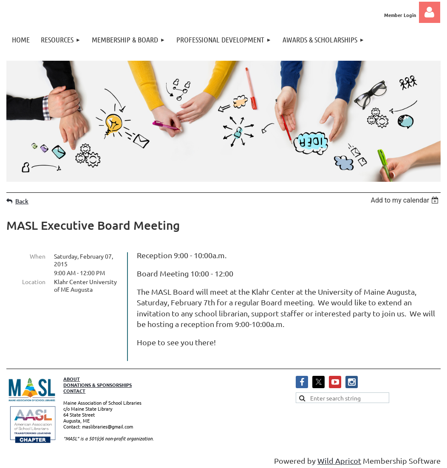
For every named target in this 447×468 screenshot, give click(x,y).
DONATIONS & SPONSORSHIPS (97, 381)
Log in (429, 12)
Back (21, 201)
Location (33, 281)
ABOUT (71, 375)
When (37, 256)
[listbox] (406, 200)
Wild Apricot (339, 457)
